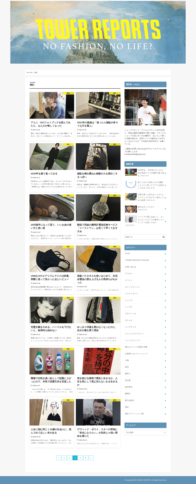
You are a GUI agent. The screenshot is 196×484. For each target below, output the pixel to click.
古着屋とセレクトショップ (136, 352)
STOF (127, 253)
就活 (127, 366)
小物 (127, 359)
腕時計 (128, 392)
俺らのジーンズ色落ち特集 (136, 346)
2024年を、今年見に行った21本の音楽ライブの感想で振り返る (144, 173)
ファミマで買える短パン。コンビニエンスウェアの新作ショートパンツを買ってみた (144, 220)
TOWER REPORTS (144, 480)
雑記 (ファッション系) (134, 412)
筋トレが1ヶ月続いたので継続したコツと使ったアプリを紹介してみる (144, 185)
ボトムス (128, 319)
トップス (128, 306)
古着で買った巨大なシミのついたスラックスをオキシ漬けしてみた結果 (144, 197)
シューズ (128, 299)
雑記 (127, 405)
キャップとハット (132, 286)
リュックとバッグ (132, 339)
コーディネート (131, 293)
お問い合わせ (130, 266)
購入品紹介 (129, 399)
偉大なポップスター (140, 208)
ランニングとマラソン (134, 333)
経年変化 (128, 385)
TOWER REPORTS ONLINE (137, 260)
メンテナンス (130, 326)
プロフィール (130, 313)
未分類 (128, 379)
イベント (128, 280)
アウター (128, 273)
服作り (128, 372)
